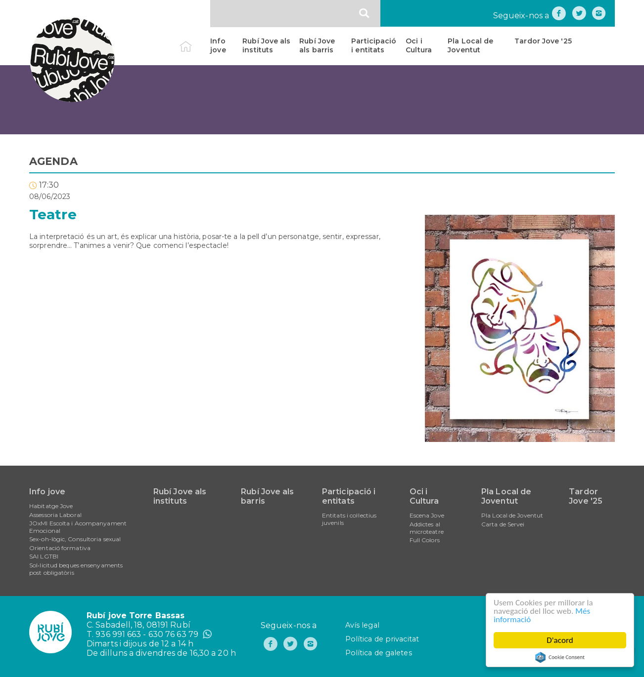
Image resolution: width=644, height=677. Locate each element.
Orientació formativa (60, 548)
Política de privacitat (382, 639)
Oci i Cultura (419, 45)
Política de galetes (378, 652)
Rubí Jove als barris (317, 45)
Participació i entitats (373, 45)
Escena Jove (427, 515)
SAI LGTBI (43, 556)
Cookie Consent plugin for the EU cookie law (560, 657)
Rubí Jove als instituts (266, 45)
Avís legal (362, 625)
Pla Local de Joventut (470, 45)
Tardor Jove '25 (543, 41)
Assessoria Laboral (55, 514)
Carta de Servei (503, 524)
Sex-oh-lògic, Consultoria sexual (75, 539)
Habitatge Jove (51, 506)
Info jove (218, 45)
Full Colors (425, 540)
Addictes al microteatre (427, 527)
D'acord (560, 640)
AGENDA (53, 161)
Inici (194, 41)
